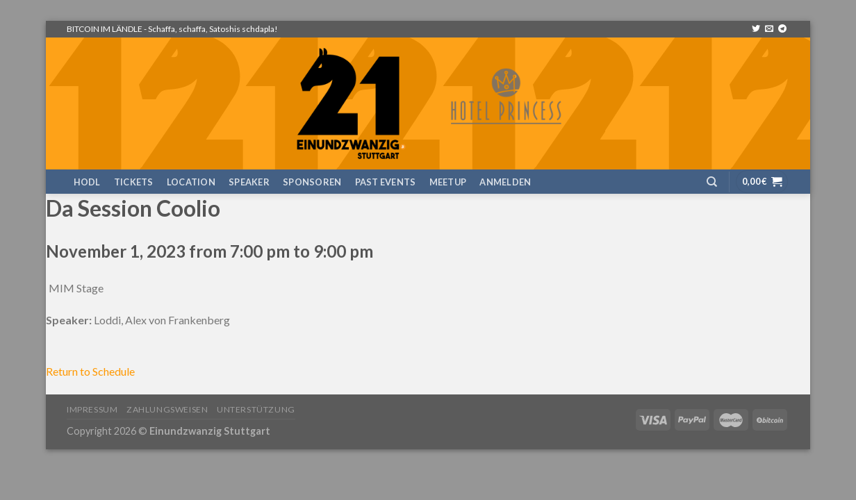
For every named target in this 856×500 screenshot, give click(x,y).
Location (191, 182)
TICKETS (134, 182)
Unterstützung (256, 409)
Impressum (92, 409)
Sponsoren (312, 182)
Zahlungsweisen (167, 409)
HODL (87, 182)
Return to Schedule (90, 371)
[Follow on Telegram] (782, 29)
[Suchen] (712, 182)
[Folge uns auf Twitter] (756, 29)
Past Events (385, 182)
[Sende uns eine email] (769, 29)
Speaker (249, 182)
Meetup (448, 182)
